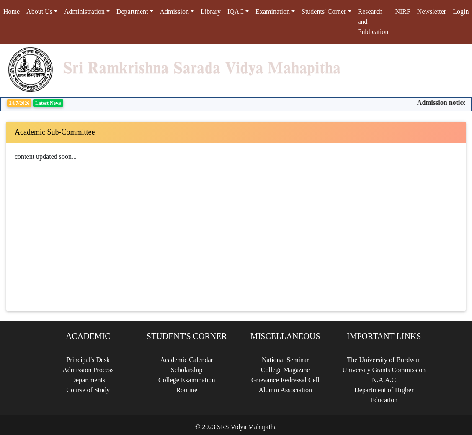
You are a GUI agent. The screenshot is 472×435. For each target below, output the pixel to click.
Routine (186, 390)
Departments (88, 379)
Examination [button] (272, 11)
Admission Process (87, 369)
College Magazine (285, 369)
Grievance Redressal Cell (285, 379)
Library (211, 11)
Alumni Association (285, 390)
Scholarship (187, 369)
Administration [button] (84, 11)
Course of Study (88, 390)
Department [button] (132, 11)
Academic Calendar (186, 359)
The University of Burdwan (384, 359)
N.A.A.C (384, 379)
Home (13, 11)
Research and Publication (373, 21)
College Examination (186, 379)
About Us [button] (39, 11)
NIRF (402, 11)
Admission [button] (174, 11)
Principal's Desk (88, 359)
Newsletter (431, 11)
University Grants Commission (384, 369)
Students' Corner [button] (324, 11)
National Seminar (285, 359)
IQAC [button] (235, 11)
